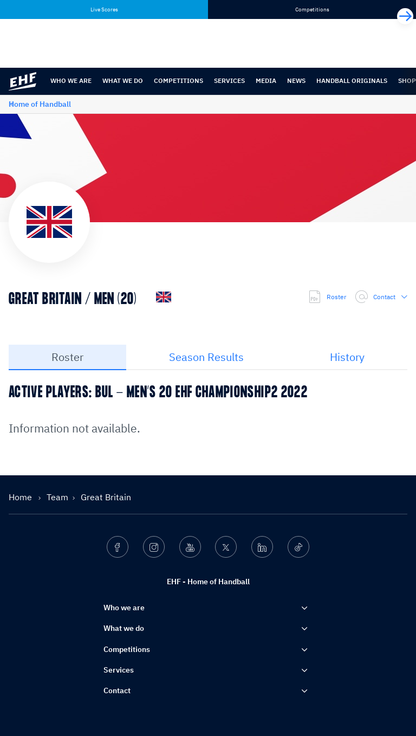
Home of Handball (40, 104)
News (296, 80)
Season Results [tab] (206, 357)
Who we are (71, 80)
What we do (122, 80)
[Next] (405, 16)
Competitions (178, 80)
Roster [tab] (67, 357)
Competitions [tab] (312, 9)
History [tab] (347, 357)
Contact (381, 297)
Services (229, 80)
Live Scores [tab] (104, 9)
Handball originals (351, 80)
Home (21, 497)
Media (266, 80)
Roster (327, 297)
